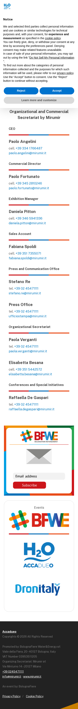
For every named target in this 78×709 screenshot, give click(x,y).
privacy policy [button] (65, 73)
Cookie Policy (34, 696)
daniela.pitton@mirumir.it (27, 223)
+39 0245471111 (13, 671)
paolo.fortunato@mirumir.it (29, 188)
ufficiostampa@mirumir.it (28, 316)
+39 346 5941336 (29, 218)
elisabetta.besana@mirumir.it (30, 374)
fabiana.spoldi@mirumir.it (28, 258)
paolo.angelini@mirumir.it (27, 153)
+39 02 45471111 (26, 288)
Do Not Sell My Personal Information (51, 57)
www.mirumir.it (32, 676)
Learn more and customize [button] (38, 100)
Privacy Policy (11, 696)
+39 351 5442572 (29, 369)
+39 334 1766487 (29, 148)
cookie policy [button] (53, 38)
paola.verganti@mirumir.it (28, 351)
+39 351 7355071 (28, 253)
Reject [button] (21, 90)
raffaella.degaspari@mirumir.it (31, 409)
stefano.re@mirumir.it (25, 293)
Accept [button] (57, 90)
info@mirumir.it (11, 676)
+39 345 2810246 (29, 183)
